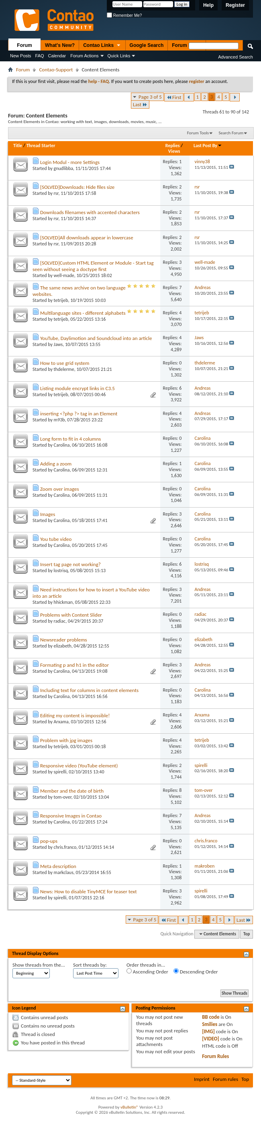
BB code (210, 1017)
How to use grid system (65, 363)
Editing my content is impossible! (75, 715)
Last (140, 104)
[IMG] (208, 1031)
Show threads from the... (38, 965)
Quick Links (119, 55)
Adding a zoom (55, 464)
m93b (59, 420)
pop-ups (48, 841)
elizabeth (62, 646)
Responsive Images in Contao (71, 816)
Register (235, 5)
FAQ (39, 55)
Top (246, 934)
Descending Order (195, 971)
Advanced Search (235, 57)
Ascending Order (147, 971)
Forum (24, 45)
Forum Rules (215, 1056)
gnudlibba (63, 168)
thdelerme (64, 369)
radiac (60, 621)
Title (17, 145)
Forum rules (225, 1079)
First (173, 97)
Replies (172, 145)
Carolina (62, 445)
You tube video (55, 539)
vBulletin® (129, 1107)
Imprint (202, 1079)
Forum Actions (84, 55)
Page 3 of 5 (150, 97)
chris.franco (65, 847)
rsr (56, 193)
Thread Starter (41, 145)
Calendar (57, 55)
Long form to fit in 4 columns (70, 439)
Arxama (61, 721)
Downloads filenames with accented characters (90, 212)
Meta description (58, 866)
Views (174, 151)
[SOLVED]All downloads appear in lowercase (86, 238)
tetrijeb (61, 300)
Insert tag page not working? (70, 564)
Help (208, 5)
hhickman (63, 602)
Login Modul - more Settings (70, 162)
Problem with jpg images (66, 740)
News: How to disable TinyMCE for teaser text (88, 891)
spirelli (60, 772)
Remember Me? (124, 15)
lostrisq (61, 570)
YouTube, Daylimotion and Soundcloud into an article (96, 338)
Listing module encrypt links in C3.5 (77, 388)
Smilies (209, 1024)
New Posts (20, 55)
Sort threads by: (90, 965)
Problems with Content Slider (71, 615)
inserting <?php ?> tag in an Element (78, 414)
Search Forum (231, 133)
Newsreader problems (63, 640)
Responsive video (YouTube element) (79, 766)
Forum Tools (198, 133)
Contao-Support (56, 70)
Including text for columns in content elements (89, 690)
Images (47, 514)
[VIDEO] (210, 1039)
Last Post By (208, 145)
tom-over (62, 797)
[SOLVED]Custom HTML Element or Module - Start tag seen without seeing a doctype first (93, 266)
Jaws (58, 344)
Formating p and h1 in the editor (74, 665)
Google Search (147, 45)
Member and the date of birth (72, 791)
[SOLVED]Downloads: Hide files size (77, 187)
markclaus (63, 872)
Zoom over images (59, 489)
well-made (64, 275)
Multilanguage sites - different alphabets (83, 313)
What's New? (60, 45)
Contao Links (102, 46)
